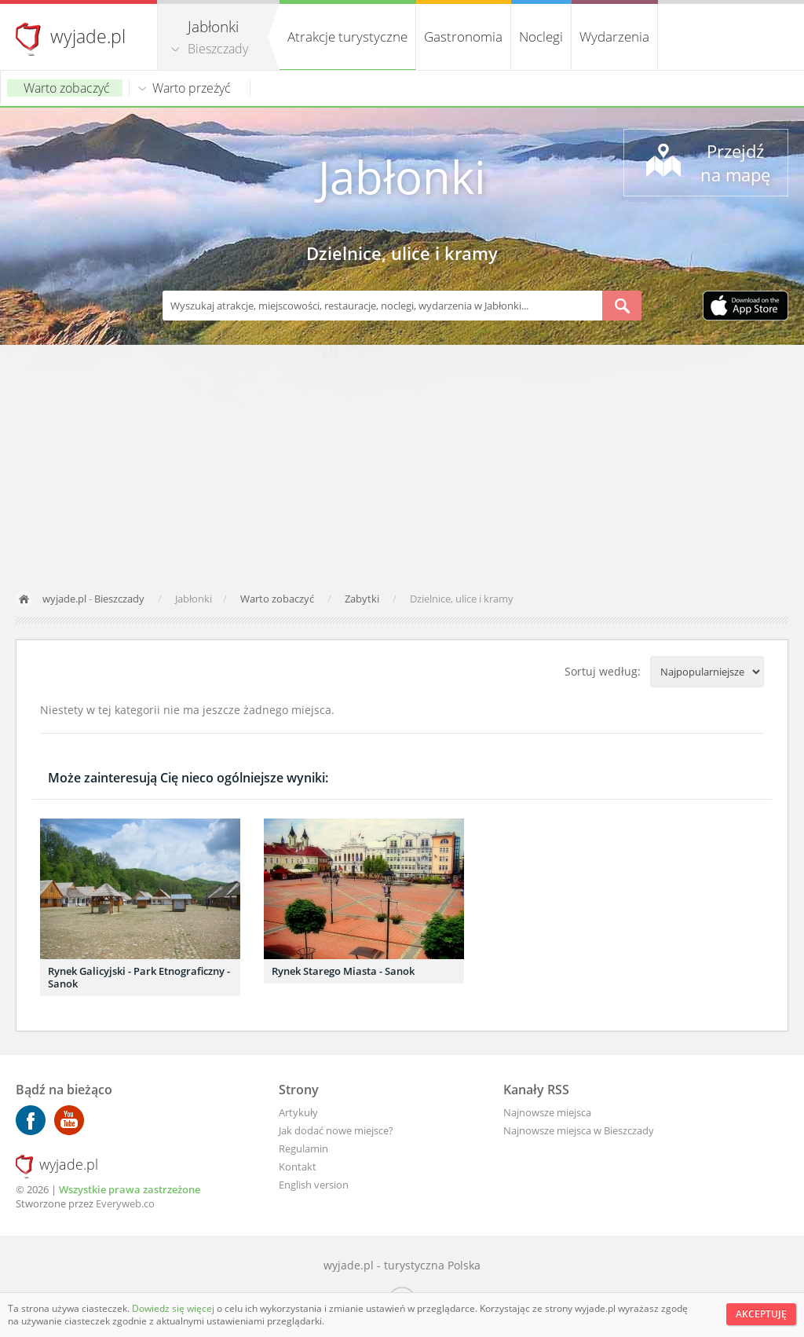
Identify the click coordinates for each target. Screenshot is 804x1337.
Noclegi (541, 36)
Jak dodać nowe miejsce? (336, 1130)
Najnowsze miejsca (547, 1112)
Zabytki (363, 599)
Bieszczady (218, 48)
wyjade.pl (88, 36)
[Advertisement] (402, 463)
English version (314, 1185)
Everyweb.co (125, 1203)
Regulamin (303, 1148)
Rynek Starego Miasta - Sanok (343, 971)
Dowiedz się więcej (174, 1308)
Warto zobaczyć (67, 88)
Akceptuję (761, 1314)
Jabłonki (402, 176)
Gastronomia (463, 36)
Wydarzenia (614, 36)
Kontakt (297, 1166)
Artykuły (298, 1112)
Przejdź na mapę (735, 162)
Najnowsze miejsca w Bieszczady (578, 1130)
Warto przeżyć (191, 88)
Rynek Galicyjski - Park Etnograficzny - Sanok (139, 977)
